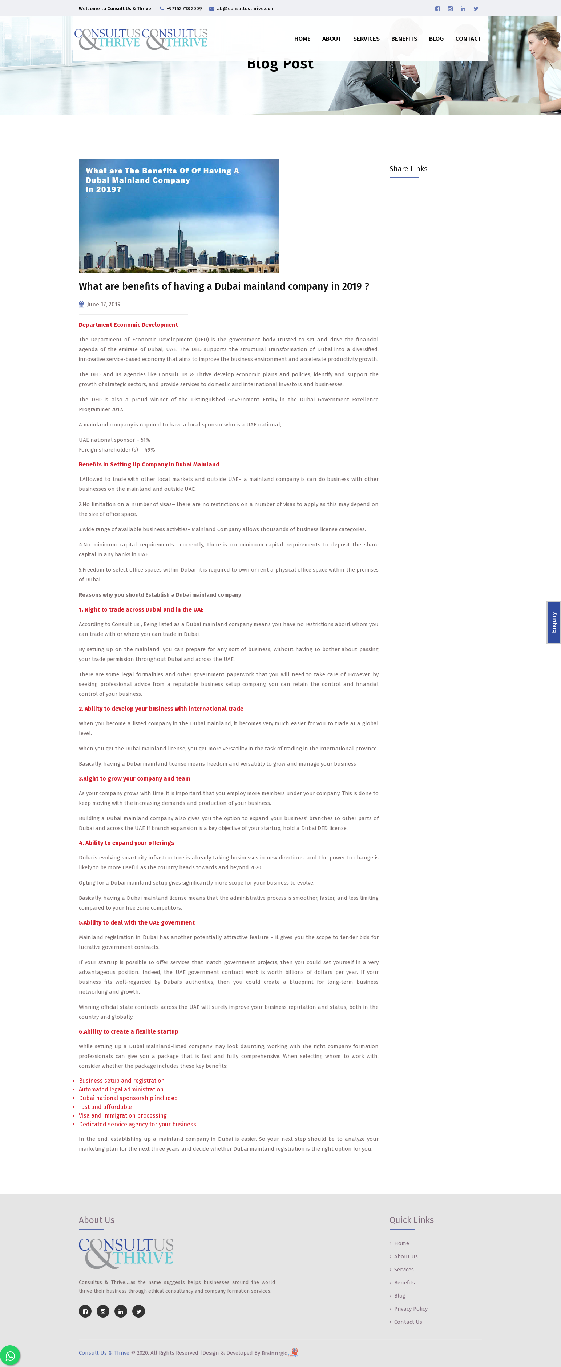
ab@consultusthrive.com (246, 8)
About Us (406, 1256)
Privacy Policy (411, 1309)
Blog (431, 33)
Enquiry (553, 622)
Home (297, 33)
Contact (463, 33)
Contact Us (408, 1322)
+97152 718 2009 (184, 8)
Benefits (399, 33)
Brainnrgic (281, 1353)
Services (361, 33)
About (326, 33)
